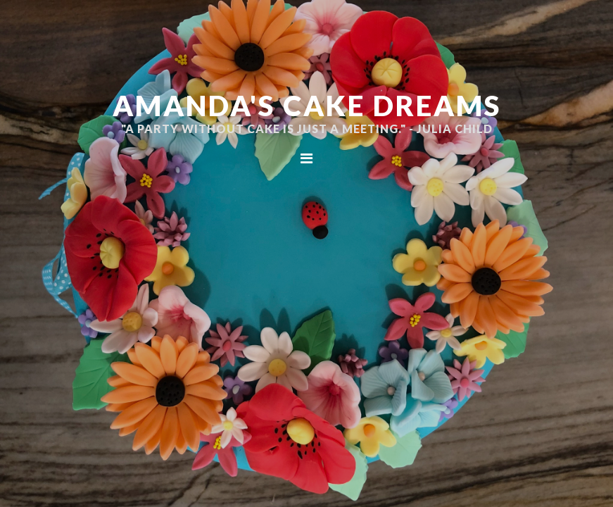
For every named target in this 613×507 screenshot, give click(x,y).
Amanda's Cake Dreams (307, 106)
